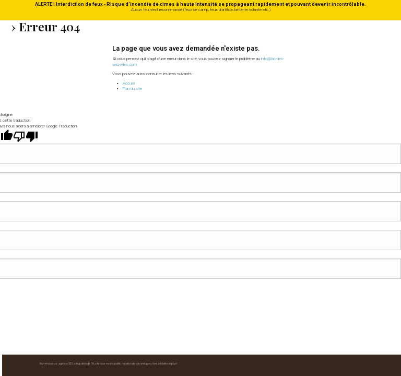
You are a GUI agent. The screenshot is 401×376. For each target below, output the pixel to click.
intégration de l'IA (84, 108)
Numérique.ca (48, 108)
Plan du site (132, 88)
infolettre (163, 108)
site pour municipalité (108, 108)
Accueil (129, 83)
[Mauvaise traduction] (25, 157)
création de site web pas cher (139, 108)
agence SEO (65, 108)
